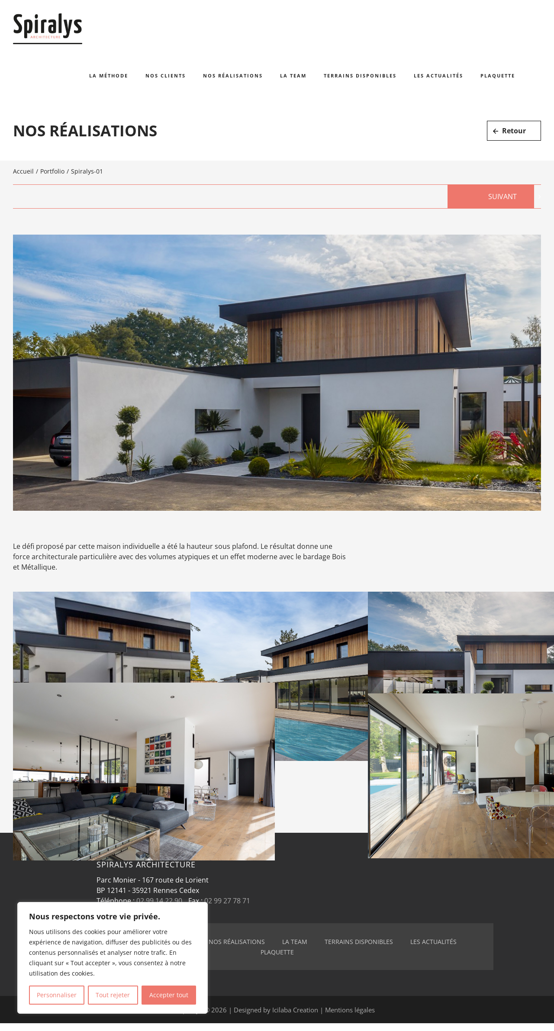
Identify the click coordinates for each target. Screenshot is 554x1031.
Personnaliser (57, 995)
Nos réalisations (237, 942)
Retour (514, 130)
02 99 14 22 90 (159, 900)
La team (294, 942)
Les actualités (433, 942)
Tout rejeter (113, 995)
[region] (112, 958)
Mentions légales (350, 1009)
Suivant (502, 196)
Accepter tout (168, 995)
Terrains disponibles (359, 942)
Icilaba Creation (295, 1009)
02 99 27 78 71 (227, 900)
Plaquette (277, 952)
